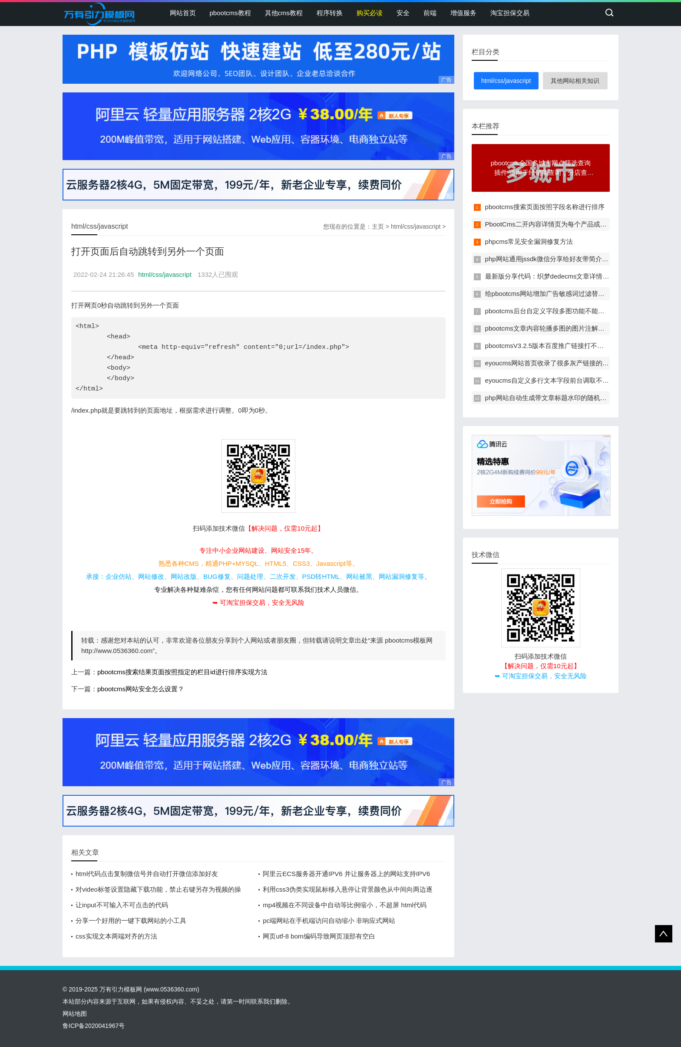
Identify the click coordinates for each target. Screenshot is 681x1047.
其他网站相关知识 (575, 80)
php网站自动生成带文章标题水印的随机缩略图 (552, 397)
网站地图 (75, 1013)
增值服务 (463, 12)
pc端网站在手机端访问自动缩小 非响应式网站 (329, 920)
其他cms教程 (284, 12)
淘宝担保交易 (509, 12)
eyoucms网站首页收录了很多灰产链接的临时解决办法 (563, 363)
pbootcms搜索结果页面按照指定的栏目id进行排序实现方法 (182, 672)
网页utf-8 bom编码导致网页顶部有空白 (319, 936)
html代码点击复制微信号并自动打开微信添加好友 (147, 873)
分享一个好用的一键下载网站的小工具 (131, 920)
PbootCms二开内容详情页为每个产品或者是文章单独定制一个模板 (581, 224)
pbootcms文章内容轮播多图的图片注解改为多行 (554, 328)
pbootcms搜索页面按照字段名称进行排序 (545, 206)
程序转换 (330, 12)
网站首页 (183, 12)
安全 (403, 12)
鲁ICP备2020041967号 (94, 1025)
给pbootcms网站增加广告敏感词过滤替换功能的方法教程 (567, 293)
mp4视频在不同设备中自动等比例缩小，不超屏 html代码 (344, 905)
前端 (429, 12)
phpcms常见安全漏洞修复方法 (529, 241)
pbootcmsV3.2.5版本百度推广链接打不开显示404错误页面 (569, 345)
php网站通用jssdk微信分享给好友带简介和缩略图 (556, 259)
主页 (378, 226)
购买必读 (370, 12)
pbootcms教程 (230, 12)
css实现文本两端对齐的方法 (116, 936)
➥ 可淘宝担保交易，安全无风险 (258, 602)
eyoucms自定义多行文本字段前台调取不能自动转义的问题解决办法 (583, 380)
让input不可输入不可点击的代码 (122, 905)
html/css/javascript (415, 226)
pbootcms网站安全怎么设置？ (140, 689)
